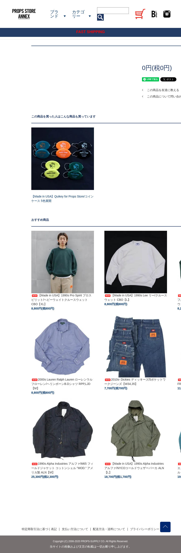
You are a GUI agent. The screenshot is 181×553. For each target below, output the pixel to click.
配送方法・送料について (109, 529)
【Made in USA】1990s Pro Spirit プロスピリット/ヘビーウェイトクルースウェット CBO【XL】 (61, 300)
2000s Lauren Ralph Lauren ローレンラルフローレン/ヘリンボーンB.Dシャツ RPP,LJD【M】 (61, 384)
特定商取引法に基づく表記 (39, 529)
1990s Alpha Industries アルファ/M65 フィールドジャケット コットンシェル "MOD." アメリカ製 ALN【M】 (62, 468)
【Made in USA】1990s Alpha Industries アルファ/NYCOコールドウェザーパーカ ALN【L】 (134, 468)
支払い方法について (75, 529)
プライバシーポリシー (144, 529)
